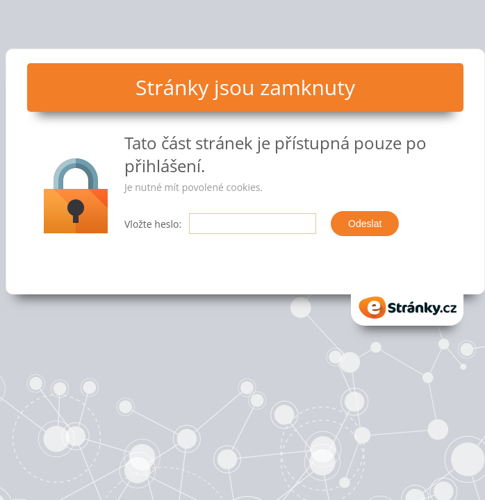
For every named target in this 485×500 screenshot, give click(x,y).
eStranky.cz (407, 308)
